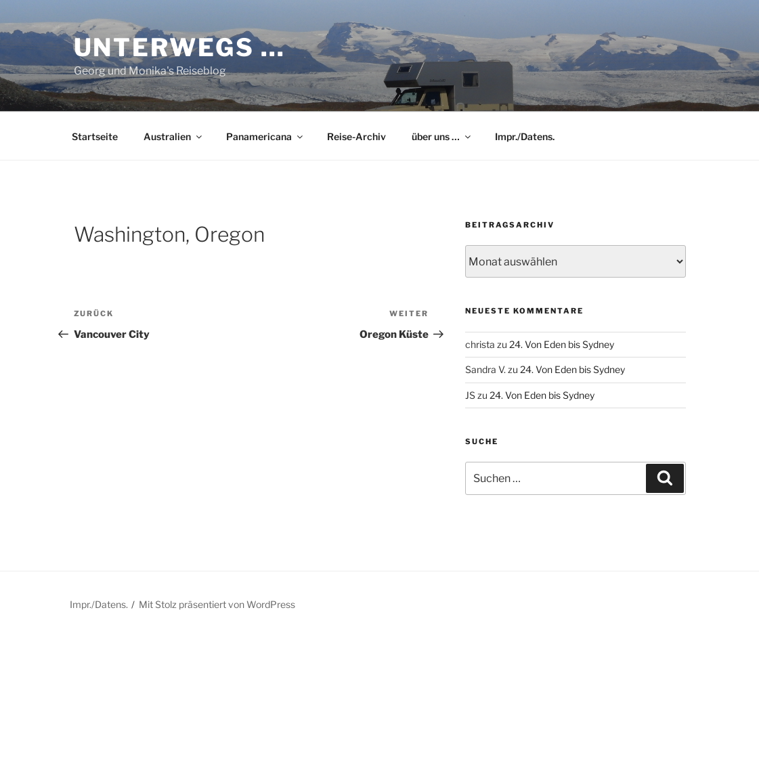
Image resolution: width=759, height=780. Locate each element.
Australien (174, 136)
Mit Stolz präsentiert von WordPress (217, 604)
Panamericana (265, 136)
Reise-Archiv (356, 136)
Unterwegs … (180, 47)
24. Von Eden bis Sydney (561, 344)
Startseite (95, 136)
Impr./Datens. (525, 136)
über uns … (442, 136)
